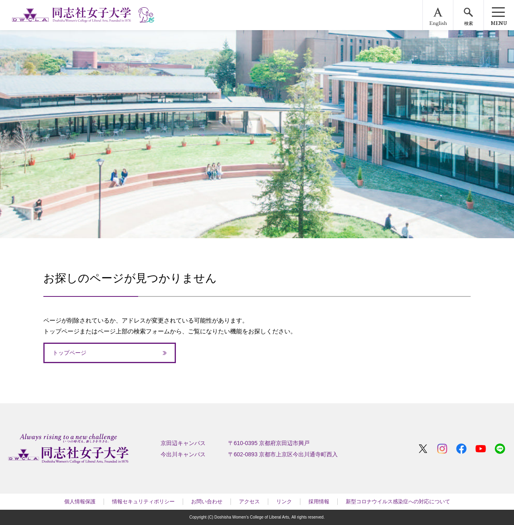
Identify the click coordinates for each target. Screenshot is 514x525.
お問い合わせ (206, 501)
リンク (284, 501)
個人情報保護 (80, 501)
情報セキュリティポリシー (143, 501)
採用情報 (318, 501)
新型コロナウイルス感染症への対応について (398, 501)
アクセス (249, 501)
